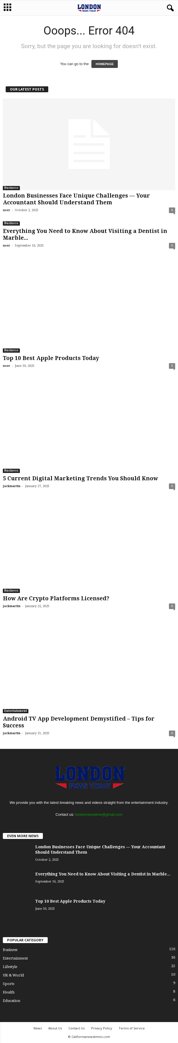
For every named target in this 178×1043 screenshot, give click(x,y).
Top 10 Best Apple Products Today (51, 358)
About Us (55, 1028)
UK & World (13, 975)
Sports (8, 984)
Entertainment (15, 710)
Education (11, 1001)
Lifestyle (10, 967)
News (37, 1028)
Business (11, 187)
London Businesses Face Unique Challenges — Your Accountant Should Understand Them (76, 199)
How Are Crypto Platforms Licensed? (56, 598)
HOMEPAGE (105, 64)
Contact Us (76, 1028)
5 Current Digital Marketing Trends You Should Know (80, 478)
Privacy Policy (101, 1028)
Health (8, 992)
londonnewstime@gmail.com (98, 814)
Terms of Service (132, 1028)
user (6, 210)
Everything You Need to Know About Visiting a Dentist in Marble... (102, 874)
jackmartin (11, 486)
